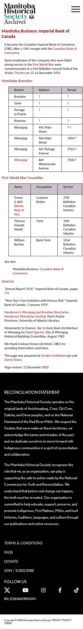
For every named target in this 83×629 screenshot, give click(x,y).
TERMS (8, 623)
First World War (43, 64)
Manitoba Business (19, 31)
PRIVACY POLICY (62, 620)
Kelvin (19, 206)
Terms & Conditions (23, 542)
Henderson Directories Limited (24, 316)
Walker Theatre (14, 73)
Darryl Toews (13, 360)
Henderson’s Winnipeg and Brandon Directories (36, 312)
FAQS (8, 552)
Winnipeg (20, 160)
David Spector (34, 332)
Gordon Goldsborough (56, 356)
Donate (11, 561)
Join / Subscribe (19, 570)
